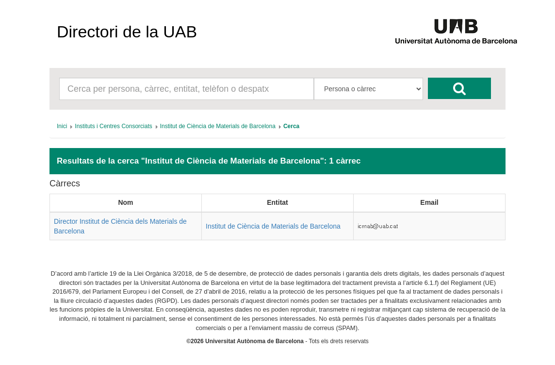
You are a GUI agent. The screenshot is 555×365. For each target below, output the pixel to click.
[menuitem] (62, 126)
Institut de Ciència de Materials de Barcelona (273, 226)
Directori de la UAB (127, 31)
